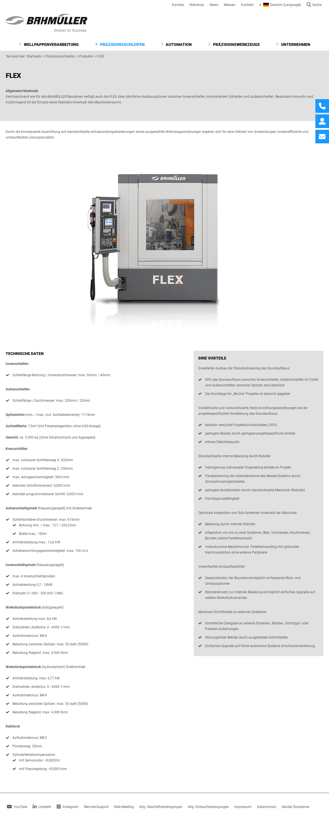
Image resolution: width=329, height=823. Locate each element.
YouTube (17, 807)
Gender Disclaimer (295, 807)
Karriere (178, 5)
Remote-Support (96, 807)
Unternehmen (293, 44)
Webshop (196, 5)
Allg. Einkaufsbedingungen (208, 807)
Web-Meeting (124, 807)
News (214, 5)
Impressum (243, 807)
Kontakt (247, 5)
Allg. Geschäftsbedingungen (160, 807)
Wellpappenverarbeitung (49, 44)
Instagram (68, 807)
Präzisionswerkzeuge (234, 44)
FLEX (101, 56)
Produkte (86, 56)
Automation (176, 44)
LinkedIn (42, 807)
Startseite (34, 56)
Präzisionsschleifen (120, 44)
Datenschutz (266, 807)
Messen (229, 5)
